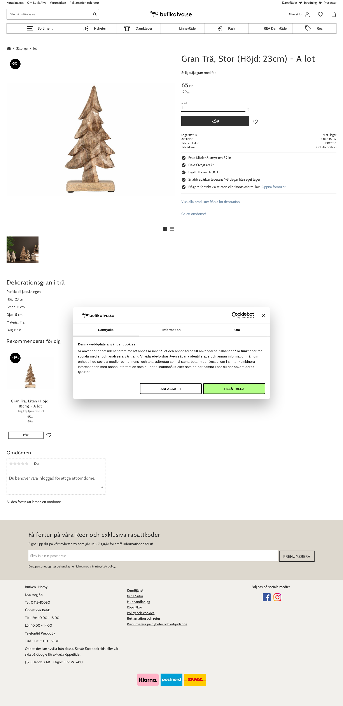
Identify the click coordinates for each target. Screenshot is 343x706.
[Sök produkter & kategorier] (49, 14)
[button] (40, 28)
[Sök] (95, 14)
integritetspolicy (104, 566)
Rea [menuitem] (319, 28)
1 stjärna (11, 464)
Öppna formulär (273, 187)
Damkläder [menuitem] (144, 28)
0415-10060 (40, 602)
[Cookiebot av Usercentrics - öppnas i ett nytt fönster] (235, 315)
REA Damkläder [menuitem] (276, 28)
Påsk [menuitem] (231, 28)
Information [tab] (171, 330)
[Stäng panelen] (263, 315)
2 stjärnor (15, 464)
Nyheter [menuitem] (100, 28)
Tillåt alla (234, 388)
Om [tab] (237, 330)
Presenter (330, 3)
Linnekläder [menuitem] (188, 28)
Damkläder (289, 3)
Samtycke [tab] (106, 330)
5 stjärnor (27, 464)
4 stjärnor (23, 464)
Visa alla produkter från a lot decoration (210, 202)
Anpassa (170, 388)
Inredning (310, 3)
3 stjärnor (19, 464)
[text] (258, 85)
